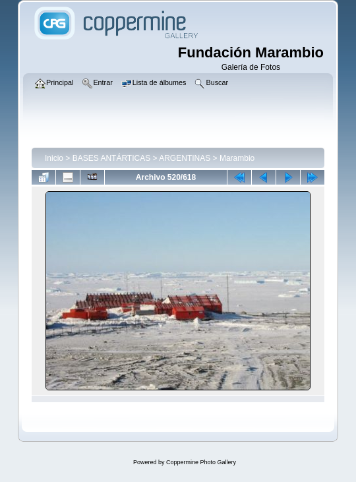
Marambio (237, 158)
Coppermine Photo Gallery (201, 462)
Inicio (54, 158)
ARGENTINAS (184, 158)
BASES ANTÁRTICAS (111, 158)
